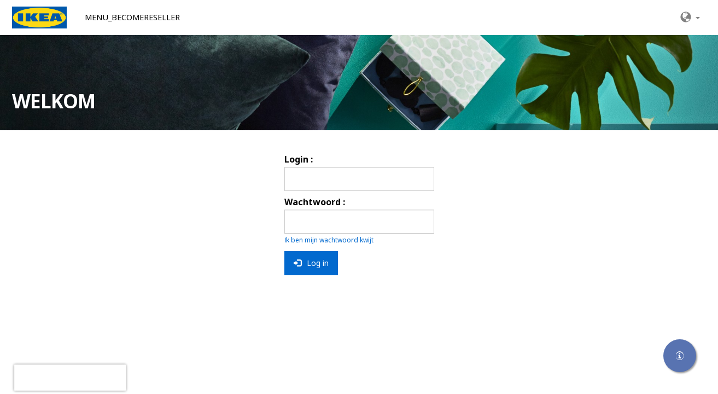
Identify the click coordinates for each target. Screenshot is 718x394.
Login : (298, 159)
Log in (311, 263)
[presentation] (70, 377)
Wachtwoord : (314, 202)
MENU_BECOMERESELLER (132, 17)
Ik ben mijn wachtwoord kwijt (328, 240)
